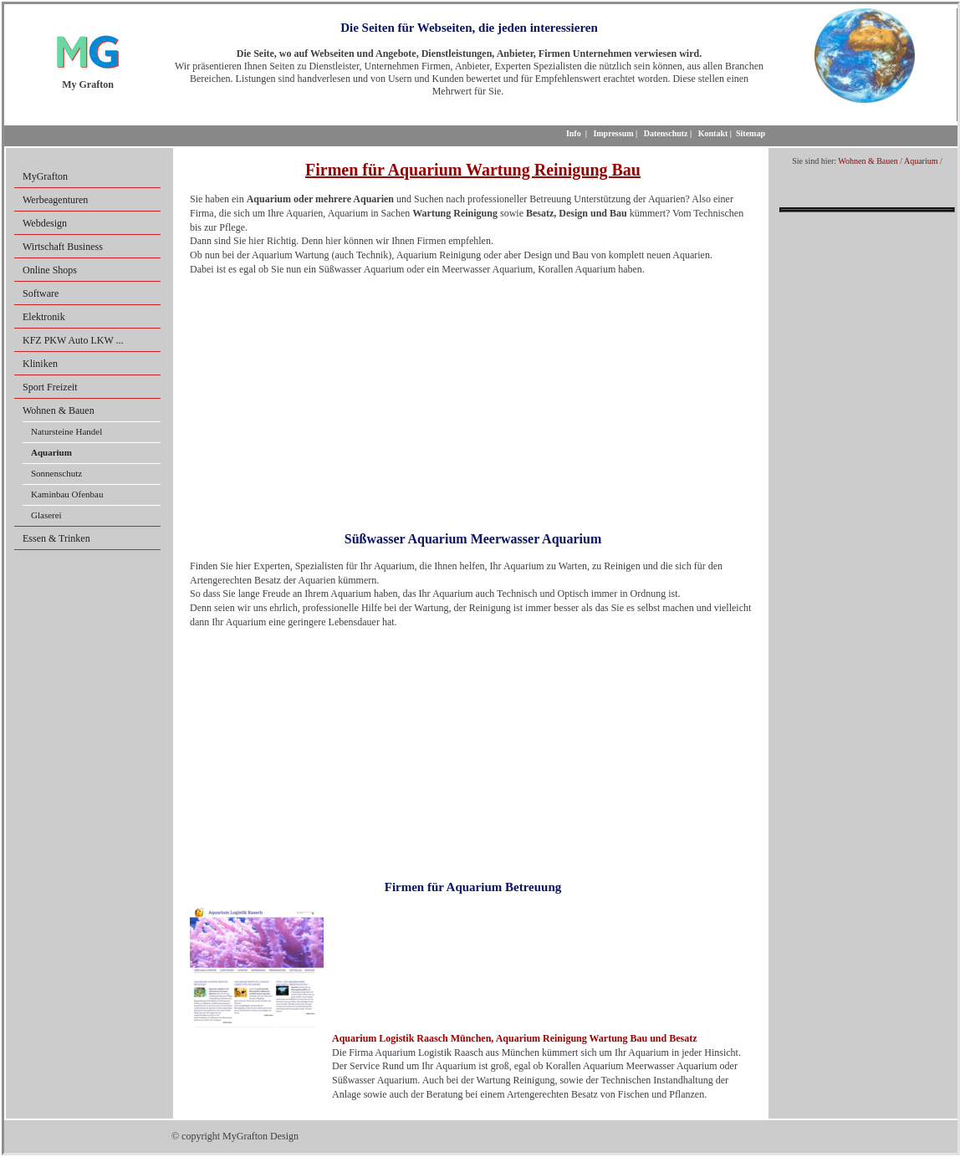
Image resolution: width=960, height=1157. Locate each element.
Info (573, 133)
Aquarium (921, 161)
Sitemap (750, 133)
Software (41, 293)
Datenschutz (666, 133)
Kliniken (40, 364)
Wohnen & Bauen (58, 410)
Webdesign (45, 223)
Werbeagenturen (55, 200)
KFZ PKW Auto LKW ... (73, 340)
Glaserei (46, 515)
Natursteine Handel (66, 431)
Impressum (613, 133)
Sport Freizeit (50, 387)
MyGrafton (45, 176)
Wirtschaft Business (63, 246)
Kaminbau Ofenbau (67, 494)
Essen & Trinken (56, 538)
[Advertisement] (473, 398)
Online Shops (50, 270)
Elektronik (44, 317)
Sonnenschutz (56, 473)
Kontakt (713, 133)
